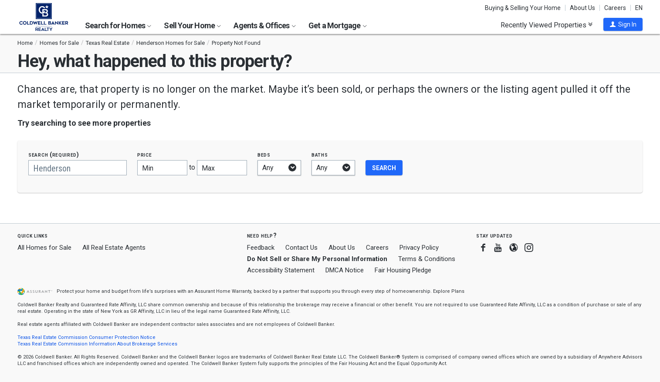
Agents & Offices (264, 25)
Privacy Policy (419, 247)
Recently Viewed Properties (546, 25)
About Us (582, 8)
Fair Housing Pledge (403, 270)
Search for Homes (118, 25)
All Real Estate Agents (114, 247)
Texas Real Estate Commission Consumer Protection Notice (86, 337)
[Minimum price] (162, 167)
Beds (264, 154)
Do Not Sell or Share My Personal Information (317, 259)
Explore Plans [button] (448, 291)
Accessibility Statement (281, 270)
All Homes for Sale (44, 247)
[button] (623, 24)
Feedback (260, 248)
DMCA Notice (344, 270)
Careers (615, 8)
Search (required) (53, 154)
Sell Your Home (192, 25)
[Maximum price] (222, 167)
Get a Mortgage (337, 25)
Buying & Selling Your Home (523, 8)
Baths (319, 154)
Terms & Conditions (426, 259)
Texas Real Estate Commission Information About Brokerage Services (97, 344)
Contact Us (301, 247)
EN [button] (639, 7)
